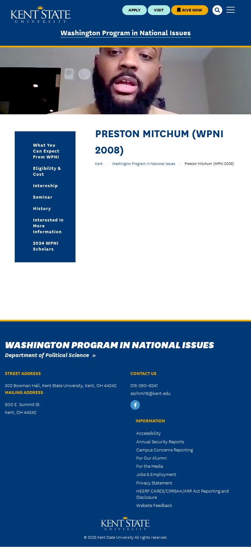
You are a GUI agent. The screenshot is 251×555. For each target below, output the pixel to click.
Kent (99, 163)
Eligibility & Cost (47, 171)
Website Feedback (154, 505)
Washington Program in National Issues (125, 32)
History (42, 208)
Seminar (43, 197)
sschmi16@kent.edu (150, 393)
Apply (134, 9)
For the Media (149, 465)
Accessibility (148, 432)
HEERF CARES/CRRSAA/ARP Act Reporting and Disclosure (182, 493)
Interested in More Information (48, 225)
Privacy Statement (154, 482)
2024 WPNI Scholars (46, 246)
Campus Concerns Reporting (164, 449)
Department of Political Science (47, 355)
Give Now (189, 9)
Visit (159, 9)
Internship (45, 185)
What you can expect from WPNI (46, 150)
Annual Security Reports (160, 441)
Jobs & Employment (156, 474)
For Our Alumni (151, 457)
